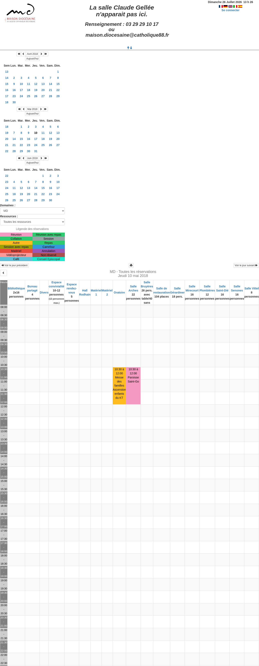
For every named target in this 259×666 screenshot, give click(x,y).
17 (21, 90)
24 (21, 96)
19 (36, 90)
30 (14, 102)
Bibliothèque (16, 288)
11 (28, 84)
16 (6, 90)
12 (36, 84)
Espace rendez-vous (72, 288)
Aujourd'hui (32, 58)
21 (50, 90)
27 (43, 96)
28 (50, 96)
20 (43, 90)
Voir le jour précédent (14, 265)
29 (58, 96)
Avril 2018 (32, 54)
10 (21, 84)
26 (36, 96)
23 (14, 96)
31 (36, 151)
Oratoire (119, 292)
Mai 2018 (32, 109)
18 (28, 90)
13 (6, 71)
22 (58, 90)
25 (28, 96)
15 (6, 84)
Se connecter (230, 10)
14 (6, 77)
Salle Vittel (251, 288)
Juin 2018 (32, 158)
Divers (44, 292)
